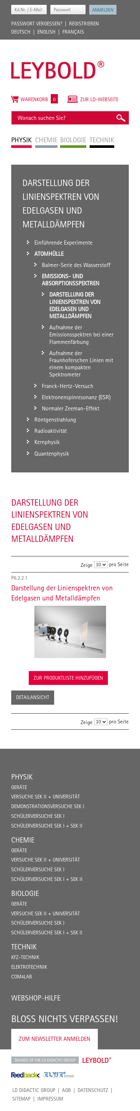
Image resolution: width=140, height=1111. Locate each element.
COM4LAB (21, 977)
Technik (24, 946)
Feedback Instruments (25, 1075)
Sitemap (21, 1099)
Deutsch (21, 32)
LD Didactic (45, 1060)
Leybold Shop (97, 1060)
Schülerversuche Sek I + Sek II (47, 826)
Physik (21, 776)
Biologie (25, 893)
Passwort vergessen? (36, 24)
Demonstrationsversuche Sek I (47, 806)
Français (73, 32)
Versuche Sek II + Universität (45, 797)
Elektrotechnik (29, 967)
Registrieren (84, 24)
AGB (66, 1090)
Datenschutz (93, 1090)
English (46, 32)
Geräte (19, 787)
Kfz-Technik (25, 957)
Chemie (22, 839)
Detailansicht (32, 697)
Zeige (87, 565)
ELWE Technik (59, 1075)
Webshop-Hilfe (35, 997)
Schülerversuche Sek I (38, 816)
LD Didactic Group (33, 1090)
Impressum (50, 1099)
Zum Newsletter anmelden (54, 1038)
